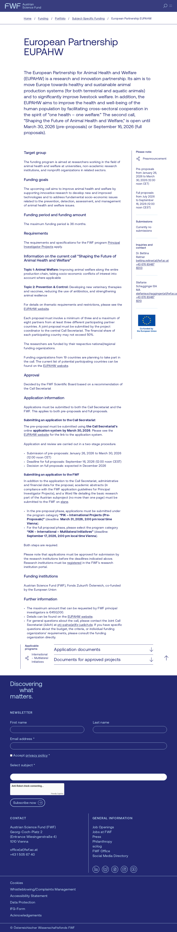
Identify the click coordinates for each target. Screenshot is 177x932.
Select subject (22, 765)
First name (18, 722)
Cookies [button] (16, 883)
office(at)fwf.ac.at (24, 850)
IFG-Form (17, 909)
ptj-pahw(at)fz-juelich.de (75, 625)
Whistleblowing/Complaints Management (43, 889)
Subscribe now (24, 803)
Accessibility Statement (28, 896)
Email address (22, 739)
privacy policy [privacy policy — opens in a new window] (37, 755)
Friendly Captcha (57, 794)
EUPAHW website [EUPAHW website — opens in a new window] (36, 309)
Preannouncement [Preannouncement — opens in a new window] (155, 158)
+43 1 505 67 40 (22, 854)
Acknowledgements (26, 915)
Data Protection (22, 902)
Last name (101, 722)
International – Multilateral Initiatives (40, 658)
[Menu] (170, 5)
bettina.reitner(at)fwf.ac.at (152, 260)
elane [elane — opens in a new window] (64, 502)
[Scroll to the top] (166, 658)
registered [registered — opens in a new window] (74, 562)
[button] (103, 649)
